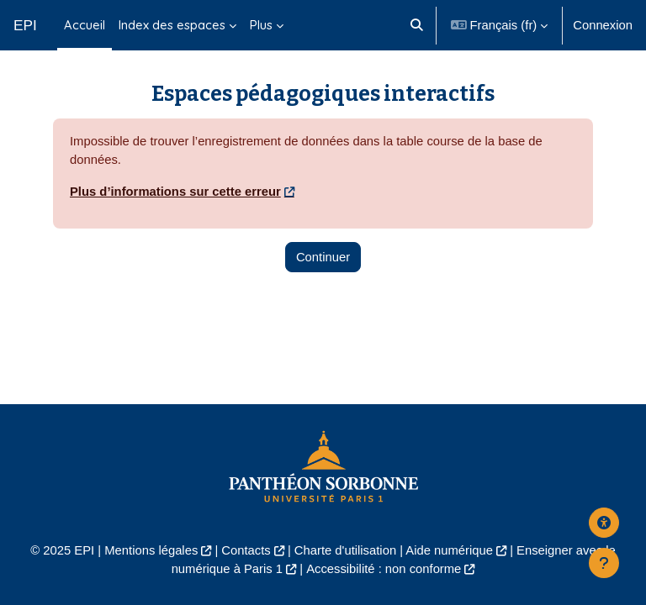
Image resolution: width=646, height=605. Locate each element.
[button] (417, 25)
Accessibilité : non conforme (383, 569)
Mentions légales (151, 550)
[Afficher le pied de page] (604, 563)
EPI (25, 25)
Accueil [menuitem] (84, 25)
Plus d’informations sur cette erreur (175, 191)
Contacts (245, 550)
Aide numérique (449, 550)
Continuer (323, 257)
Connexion (603, 25)
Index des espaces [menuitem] (172, 25)
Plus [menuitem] (261, 25)
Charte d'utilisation (345, 550)
